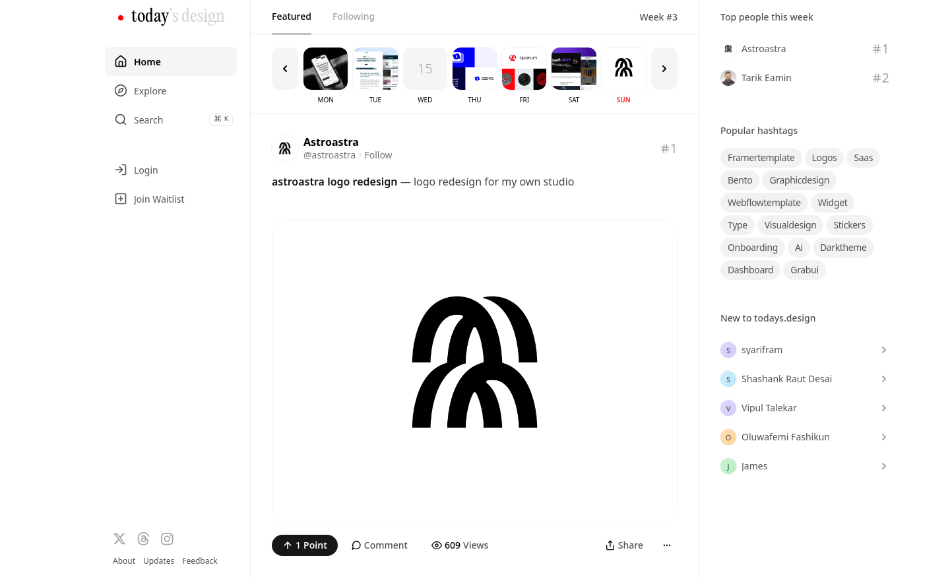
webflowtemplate (764, 202)
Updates (158, 560)
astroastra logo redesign (335, 181)
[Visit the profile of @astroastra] (285, 148)
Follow (378, 155)
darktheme (843, 247)
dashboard (750, 269)
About (124, 560)
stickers (849, 225)
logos (824, 157)
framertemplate (761, 157)
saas (863, 157)
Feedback (199, 561)
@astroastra (329, 155)
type (737, 225)
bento (740, 180)
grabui (804, 269)
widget (833, 202)
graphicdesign (799, 180)
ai (799, 247)
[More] (667, 545)
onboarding (753, 247)
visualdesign (791, 225)
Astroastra (331, 142)
